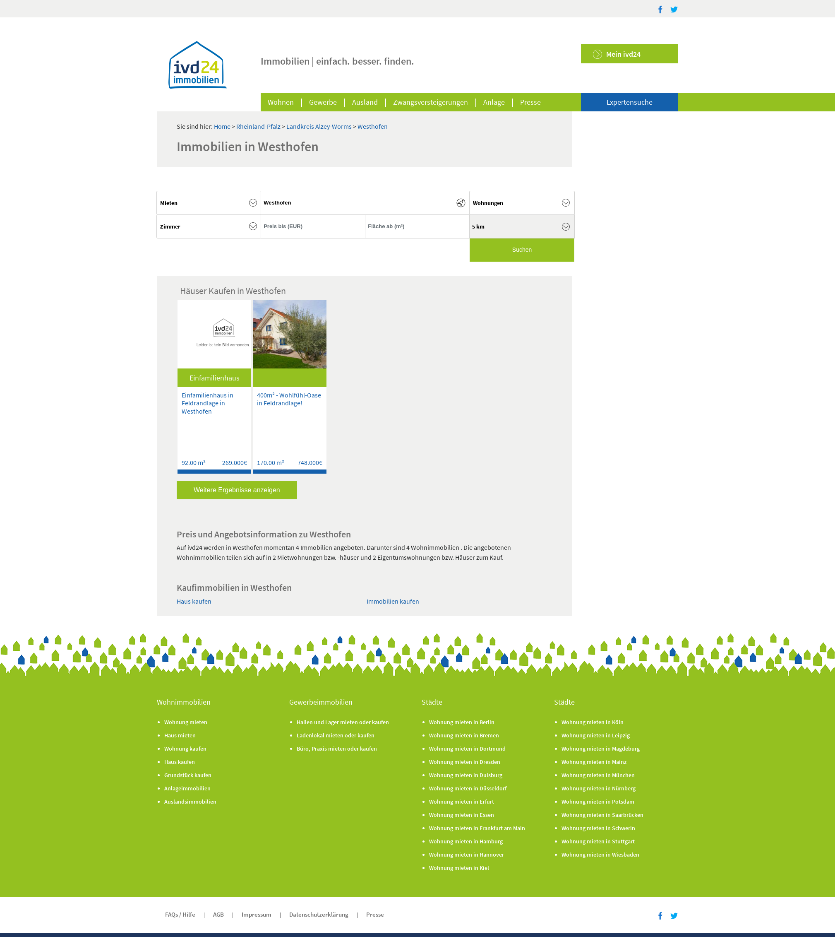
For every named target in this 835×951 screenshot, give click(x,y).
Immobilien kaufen (393, 601)
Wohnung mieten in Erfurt (461, 801)
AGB (218, 914)
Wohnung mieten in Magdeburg (600, 748)
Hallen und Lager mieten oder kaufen (343, 722)
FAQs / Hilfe (180, 914)
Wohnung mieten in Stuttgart (598, 841)
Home (222, 126)
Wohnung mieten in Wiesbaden (600, 854)
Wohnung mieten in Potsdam (597, 801)
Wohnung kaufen (185, 748)
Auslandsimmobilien (190, 801)
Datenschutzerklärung (318, 914)
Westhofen (373, 126)
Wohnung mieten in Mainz (593, 762)
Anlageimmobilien (187, 788)
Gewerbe (323, 102)
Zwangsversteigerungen (430, 102)
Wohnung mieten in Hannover (466, 854)
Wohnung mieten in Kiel (459, 868)
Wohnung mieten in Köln (592, 722)
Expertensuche (630, 102)
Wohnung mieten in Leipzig (595, 735)
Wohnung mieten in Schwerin (598, 828)
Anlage (494, 102)
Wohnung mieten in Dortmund (467, 748)
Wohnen (281, 102)
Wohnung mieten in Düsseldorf (467, 788)
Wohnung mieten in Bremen (464, 735)
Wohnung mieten (185, 722)
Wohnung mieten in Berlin (461, 722)
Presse (530, 102)
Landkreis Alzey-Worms (319, 126)
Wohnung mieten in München (598, 775)
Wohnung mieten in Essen (461, 815)
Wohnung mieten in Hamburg (466, 841)
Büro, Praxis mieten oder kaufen (337, 748)
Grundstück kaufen (187, 775)
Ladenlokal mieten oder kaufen (335, 735)
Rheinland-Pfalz (259, 126)
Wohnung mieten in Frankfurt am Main (477, 828)
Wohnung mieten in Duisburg (465, 775)
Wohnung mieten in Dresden (464, 762)
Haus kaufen (194, 601)
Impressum (256, 914)
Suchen (522, 249)
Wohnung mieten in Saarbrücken (602, 815)
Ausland (365, 102)
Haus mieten (180, 735)
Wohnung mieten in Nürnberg (598, 788)
